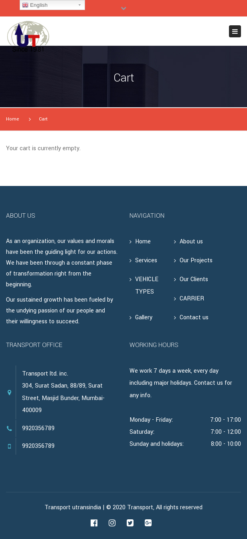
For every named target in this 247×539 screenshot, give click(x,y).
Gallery (143, 317)
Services (146, 260)
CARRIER (192, 298)
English (34, 5)
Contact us (194, 317)
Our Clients (194, 279)
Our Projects (196, 260)
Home (12, 119)
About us (191, 241)
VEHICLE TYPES (146, 285)
